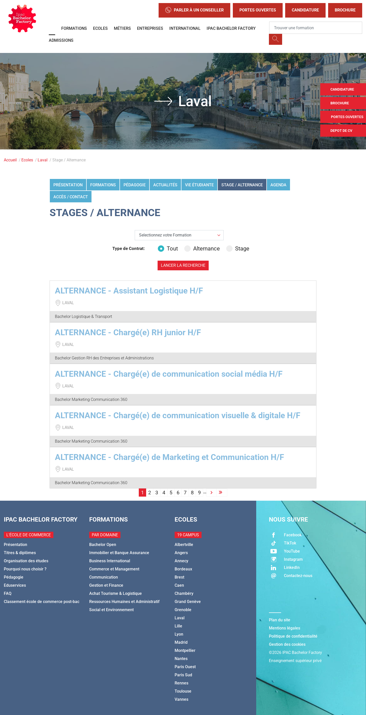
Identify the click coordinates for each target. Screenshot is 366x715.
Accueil (10, 160)
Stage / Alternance (242, 185)
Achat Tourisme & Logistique (115, 593)
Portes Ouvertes (257, 10)
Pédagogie (135, 185)
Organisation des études (26, 560)
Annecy (181, 560)
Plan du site (279, 620)
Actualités (165, 185)
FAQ (7, 593)
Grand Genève (188, 601)
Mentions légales (284, 628)
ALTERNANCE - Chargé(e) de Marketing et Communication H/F (169, 457)
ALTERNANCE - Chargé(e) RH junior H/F (128, 332)
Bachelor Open (102, 544)
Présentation (68, 185)
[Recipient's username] (315, 28)
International (185, 28)
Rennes (181, 683)
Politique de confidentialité (293, 636)
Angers (181, 552)
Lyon (179, 634)
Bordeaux (183, 569)
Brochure (345, 10)
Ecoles (100, 28)
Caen (179, 585)
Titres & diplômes (20, 552)
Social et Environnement (111, 609)
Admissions (61, 40)
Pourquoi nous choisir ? (25, 569)
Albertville (184, 544)
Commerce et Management (114, 569)
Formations (74, 28)
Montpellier (185, 650)
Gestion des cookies (287, 644)
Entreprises (150, 28)
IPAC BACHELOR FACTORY (231, 28)
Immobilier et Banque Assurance (119, 552)
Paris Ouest (185, 666)
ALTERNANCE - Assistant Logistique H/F (129, 291)
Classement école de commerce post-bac (41, 601)
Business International (109, 560)
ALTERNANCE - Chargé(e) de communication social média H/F (169, 374)
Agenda (278, 185)
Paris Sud (183, 674)
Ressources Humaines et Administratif (124, 601)
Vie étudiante (199, 185)
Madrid (181, 642)
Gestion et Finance (106, 585)
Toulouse (183, 691)
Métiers (122, 28)
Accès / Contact (70, 196)
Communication (103, 577)
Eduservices (15, 585)
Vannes (181, 699)
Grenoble (183, 609)
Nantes (181, 658)
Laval (43, 160)
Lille (178, 626)
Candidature (305, 10)
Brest (179, 577)
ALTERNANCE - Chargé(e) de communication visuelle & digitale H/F (177, 415)
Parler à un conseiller (194, 10)
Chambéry (184, 593)
